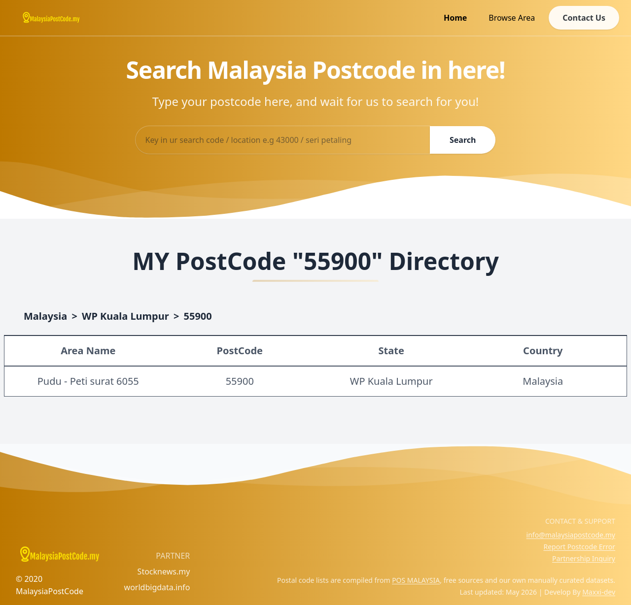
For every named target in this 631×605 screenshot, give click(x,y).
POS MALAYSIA (416, 580)
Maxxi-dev (598, 592)
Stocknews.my (164, 571)
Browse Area (512, 17)
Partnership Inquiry (583, 558)
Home (455, 17)
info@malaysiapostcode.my (570, 534)
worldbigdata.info (157, 587)
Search (463, 139)
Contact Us (583, 17)
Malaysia (45, 316)
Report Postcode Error (579, 546)
